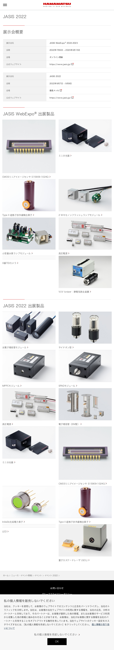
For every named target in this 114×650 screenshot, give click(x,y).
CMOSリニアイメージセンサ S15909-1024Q (25, 177)
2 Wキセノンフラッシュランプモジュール (79, 215)
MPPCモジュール (11, 385)
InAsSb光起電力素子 (12, 522)
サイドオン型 (65, 347)
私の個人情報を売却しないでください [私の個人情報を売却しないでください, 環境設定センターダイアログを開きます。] (55, 634)
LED (4, 531)
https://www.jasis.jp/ (60, 64)
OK (57, 641)
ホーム (6, 575)
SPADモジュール (67, 385)
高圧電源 (63, 253)
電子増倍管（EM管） (69, 424)
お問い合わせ (57, 588)
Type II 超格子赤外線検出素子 (17, 215)
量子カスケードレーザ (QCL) (73, 560)
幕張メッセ (54, 90)
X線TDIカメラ (9, 263)
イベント (38, 575)
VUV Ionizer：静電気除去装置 (74, 291)
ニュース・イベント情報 (21, 575)
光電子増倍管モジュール (14, 347)
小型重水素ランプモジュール (16, 253)
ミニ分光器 (64, 155)
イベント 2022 (51, 575)
